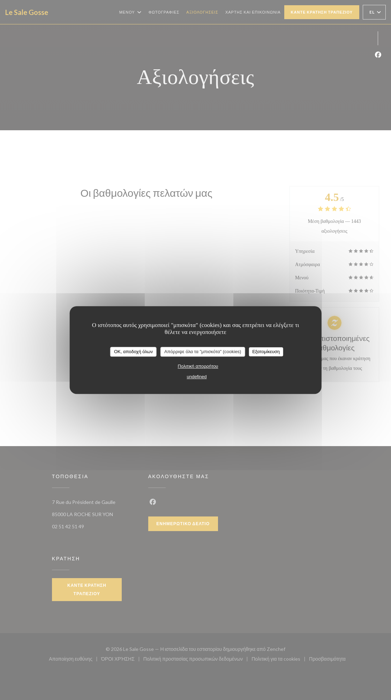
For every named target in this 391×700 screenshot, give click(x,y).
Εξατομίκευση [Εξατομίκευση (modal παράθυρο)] (266, 351)
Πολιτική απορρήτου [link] (198, 366)
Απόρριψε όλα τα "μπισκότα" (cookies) (202, 351)
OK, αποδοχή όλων (133, 351)
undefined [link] (196, 376)
